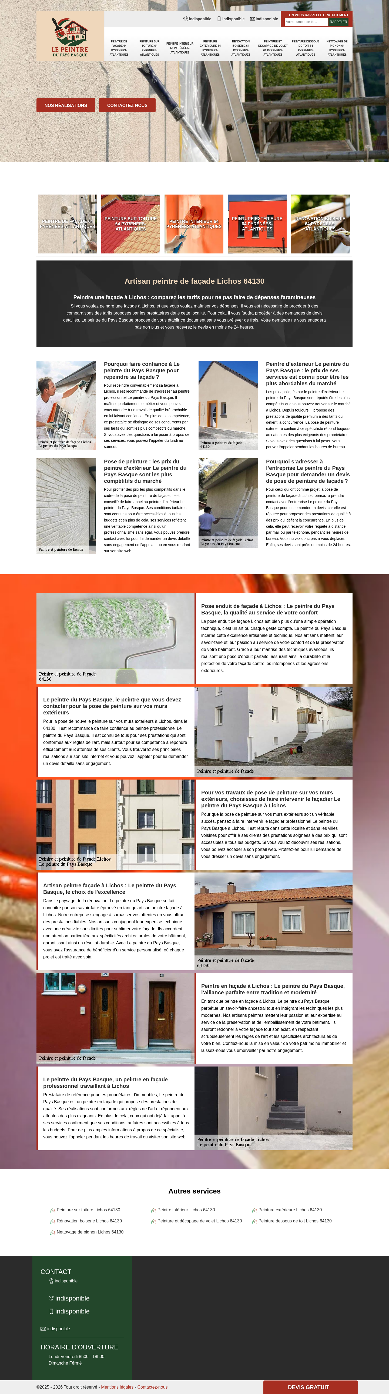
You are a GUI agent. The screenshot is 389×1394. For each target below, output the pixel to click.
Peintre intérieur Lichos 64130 (186, 1210)
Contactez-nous (127, 105)
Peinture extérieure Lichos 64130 (290, 1210)
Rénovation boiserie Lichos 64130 (89, 1221)
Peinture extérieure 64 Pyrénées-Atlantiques (210, 48)
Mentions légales (117, 1387)
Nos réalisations (66, 105)
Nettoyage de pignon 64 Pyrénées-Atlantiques (337, 48)
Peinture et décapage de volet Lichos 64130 (199, 1221)
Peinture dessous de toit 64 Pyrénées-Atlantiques (306, 48)
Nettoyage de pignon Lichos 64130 (90, 1232)
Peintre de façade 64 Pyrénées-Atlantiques (118, 48)
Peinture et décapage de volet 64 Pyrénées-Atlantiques (273, 48)
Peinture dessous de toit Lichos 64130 (295, 1221)
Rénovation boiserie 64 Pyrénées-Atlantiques (240, 48)
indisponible (197, 18)
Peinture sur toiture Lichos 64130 (88, 1210)
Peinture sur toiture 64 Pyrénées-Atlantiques (149, 48)
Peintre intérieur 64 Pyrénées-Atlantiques (179, 48)
